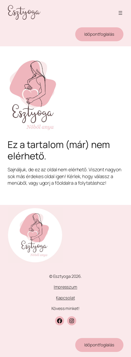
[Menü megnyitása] (120, 13)
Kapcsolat (65, 298)
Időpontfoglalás (99, 34)
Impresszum (65, 287)
